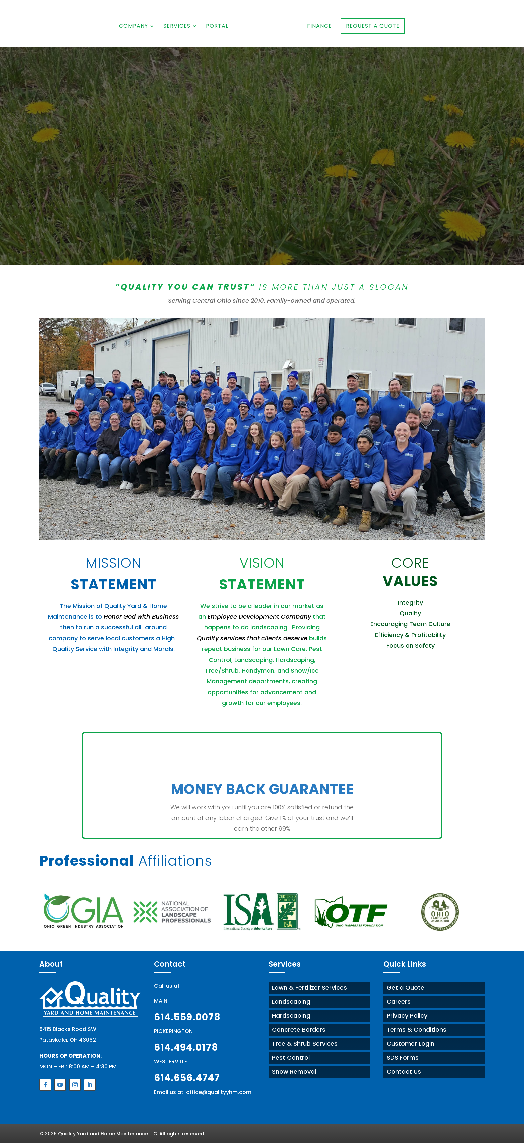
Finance (318, 27)
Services (177, 27)
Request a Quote (372, 26)
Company (134, 27)
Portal (218, 27)
